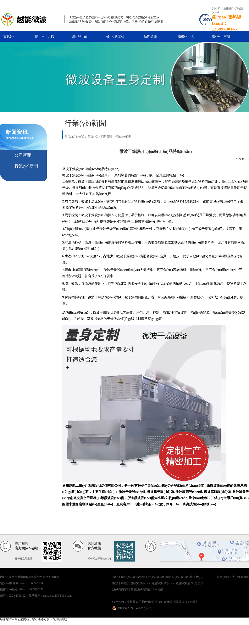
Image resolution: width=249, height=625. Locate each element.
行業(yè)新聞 (26, 166)
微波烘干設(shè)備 (148, 577)
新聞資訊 (150, 36)
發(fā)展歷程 (115, 36)
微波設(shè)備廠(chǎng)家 (147, 589)
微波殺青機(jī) (188, 583)
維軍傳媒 (243, 577)
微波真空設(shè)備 (166, 583)
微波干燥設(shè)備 (123, 577)
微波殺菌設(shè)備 (142, 583)
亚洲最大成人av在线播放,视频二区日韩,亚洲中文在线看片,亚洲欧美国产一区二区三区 (109, 4)
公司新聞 (23, 155)
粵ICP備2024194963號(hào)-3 (133, 608)
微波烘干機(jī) (193, 577)
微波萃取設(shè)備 (171, 577)
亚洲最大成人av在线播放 (16, 623)
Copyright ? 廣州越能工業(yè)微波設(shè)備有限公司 (145, 601)
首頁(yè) (9, 36)
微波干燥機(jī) (121, 583)
